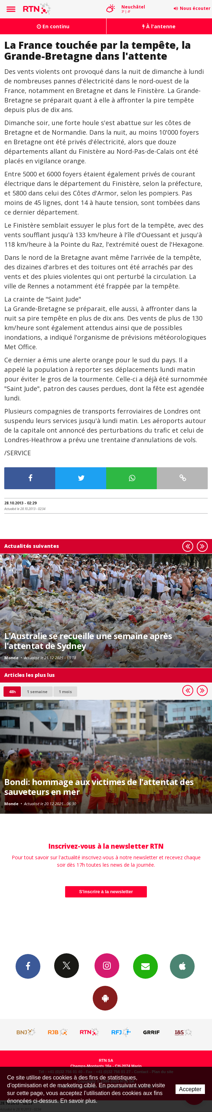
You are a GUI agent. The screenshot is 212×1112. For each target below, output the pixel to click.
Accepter (190, 1089)
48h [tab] (12, 691)
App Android (105, 998)
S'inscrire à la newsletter (106, 891)
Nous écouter (195, 8)
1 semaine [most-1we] (37, 691)
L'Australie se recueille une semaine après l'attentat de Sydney (88, 640)
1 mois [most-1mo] (65, 691)
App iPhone (182, 966)
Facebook (28, 966)
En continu (53, 26)
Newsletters (145, 966)
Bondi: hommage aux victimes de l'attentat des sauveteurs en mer (99, 786)
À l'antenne (159, 26)
